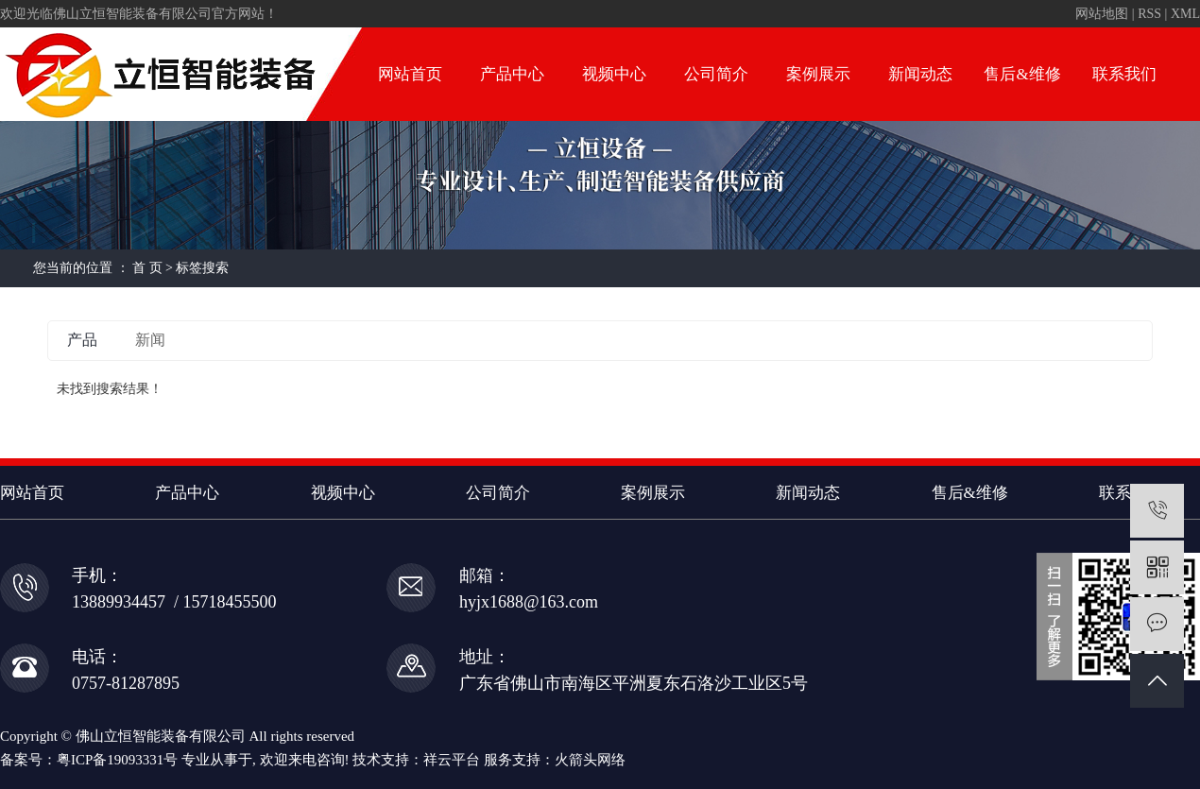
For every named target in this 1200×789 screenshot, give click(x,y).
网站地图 (1101, 14)
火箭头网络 (590, 759)
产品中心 (512, 74)
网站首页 (410, 74)
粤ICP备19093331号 (117, 759)
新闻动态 (920, 74)
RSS (1149, 14)
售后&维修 (1022, 74)
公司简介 (716, 74)
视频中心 (614, 74)
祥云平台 (451, 759)
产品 (82, 340)
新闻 (150, 340)
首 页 (147, 268)
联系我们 (1124, 74)
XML (1185, 14)
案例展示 (818, 74)
